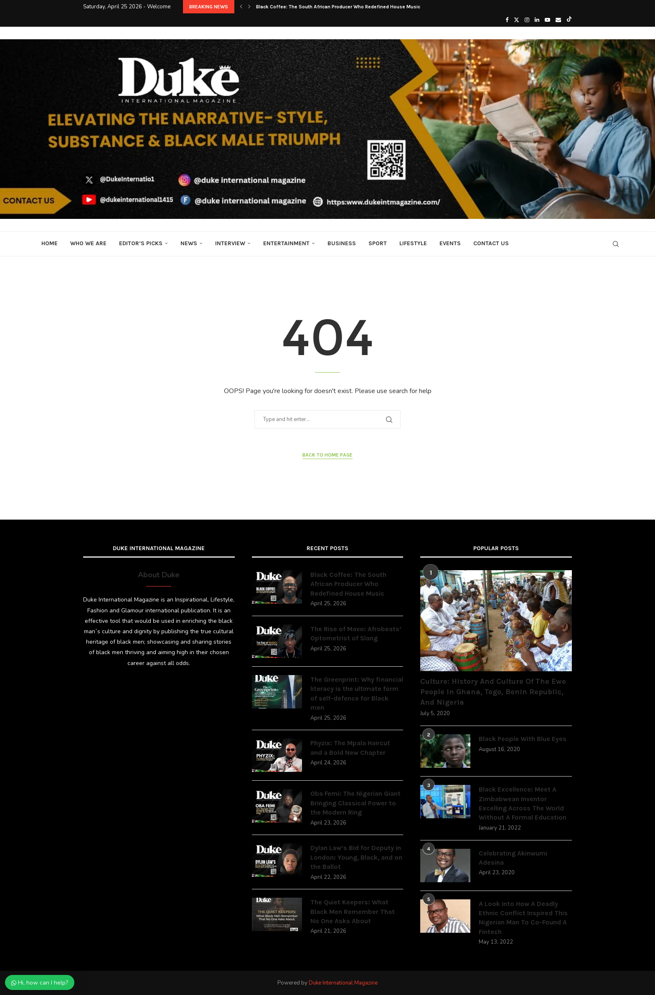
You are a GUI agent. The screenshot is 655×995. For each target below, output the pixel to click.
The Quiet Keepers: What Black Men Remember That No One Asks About (352, 911)
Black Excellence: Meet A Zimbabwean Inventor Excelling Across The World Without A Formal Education (522, 803)
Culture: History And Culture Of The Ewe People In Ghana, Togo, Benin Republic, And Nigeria (493, 692)
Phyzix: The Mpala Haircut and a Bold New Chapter (350, 747)
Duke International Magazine (343, 983)
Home (49, 243)
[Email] (558, 20)
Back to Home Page (327, 455)
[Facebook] (506, 20)
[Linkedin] (537, 20)
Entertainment (286, 243)
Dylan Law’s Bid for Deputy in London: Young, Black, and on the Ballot (356, 857)
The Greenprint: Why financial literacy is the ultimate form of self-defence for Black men (356, 693)
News (188, 243)
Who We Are (88, 243)
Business (342, 243)
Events (450, 243)
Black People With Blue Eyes (522, 739)
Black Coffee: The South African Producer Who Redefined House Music (338, 7)
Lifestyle (413, 243)
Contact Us (491, 243)
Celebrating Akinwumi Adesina (513, 857)
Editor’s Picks (140, 243)
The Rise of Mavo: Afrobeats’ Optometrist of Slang (355, 633)
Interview (230, 243)
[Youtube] (547, 20)
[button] (241, 6)
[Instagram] (527, 20)
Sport (377, 243)
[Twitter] (516, 20)
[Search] (616, 244)
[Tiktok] (569, 20)
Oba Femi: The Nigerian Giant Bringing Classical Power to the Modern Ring (355, 802)
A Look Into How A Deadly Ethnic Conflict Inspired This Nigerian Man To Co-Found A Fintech (523, 918)
